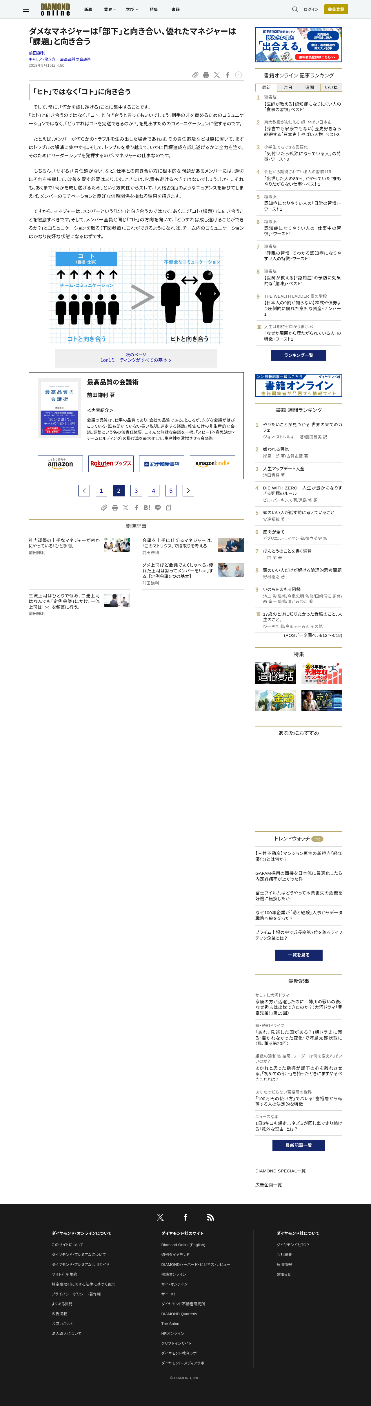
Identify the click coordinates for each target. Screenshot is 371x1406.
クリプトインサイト (176, 1343)
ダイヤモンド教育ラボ (179, 1353)
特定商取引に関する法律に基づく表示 (83, 1284)
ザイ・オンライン (174, 1284)
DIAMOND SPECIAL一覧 (280, 1170)
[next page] (188, 490)
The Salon (170, 1324)
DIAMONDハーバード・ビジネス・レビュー (195, 1264)
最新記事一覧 (298, 1145)
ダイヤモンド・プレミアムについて (79, 1255)
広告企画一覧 (268, 1184)
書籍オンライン (173, 1274)
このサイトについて (67, 1245)
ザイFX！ (168, 1294)
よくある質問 (62, 1304)
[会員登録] (330, 10)
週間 (309, 87)
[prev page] (84, 490)
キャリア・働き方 (42, 59)
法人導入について (66, 1333)
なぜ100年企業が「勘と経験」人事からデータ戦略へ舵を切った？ (298, 915)
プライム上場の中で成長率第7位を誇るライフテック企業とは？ (298, 935)
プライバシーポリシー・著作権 (76, 1294)
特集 (159, 10)
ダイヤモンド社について (298, 1233)
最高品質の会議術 (75, 59)
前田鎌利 (37, 53)
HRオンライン (172, 1333)
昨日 (287, 87)
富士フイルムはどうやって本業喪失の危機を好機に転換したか (298, 895)
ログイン (305, 10)
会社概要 (284, 1255)
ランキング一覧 (299, 355)
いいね (331, 87)
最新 (266, 87)
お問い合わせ (63, 1324)
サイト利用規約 (64, 1274)
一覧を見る (299, 955)
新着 (94, 10)
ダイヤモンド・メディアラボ (183, 1363)
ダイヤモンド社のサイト (182, 1233)
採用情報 (284, 1264)
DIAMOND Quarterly (179, 1314)
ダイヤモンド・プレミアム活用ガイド (80, 1264)
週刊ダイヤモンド (175, 1255)
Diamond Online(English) (183, 1245)
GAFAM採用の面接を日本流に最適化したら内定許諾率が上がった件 (298, 876)
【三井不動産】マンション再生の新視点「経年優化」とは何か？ (298, 856)
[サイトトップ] (55, 10)
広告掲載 (59, 1314)
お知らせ (284, 1274)
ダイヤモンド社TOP (293, 1245)
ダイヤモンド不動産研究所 (183, 1304)
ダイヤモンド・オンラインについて (81, 1233)
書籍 (181, 10)
